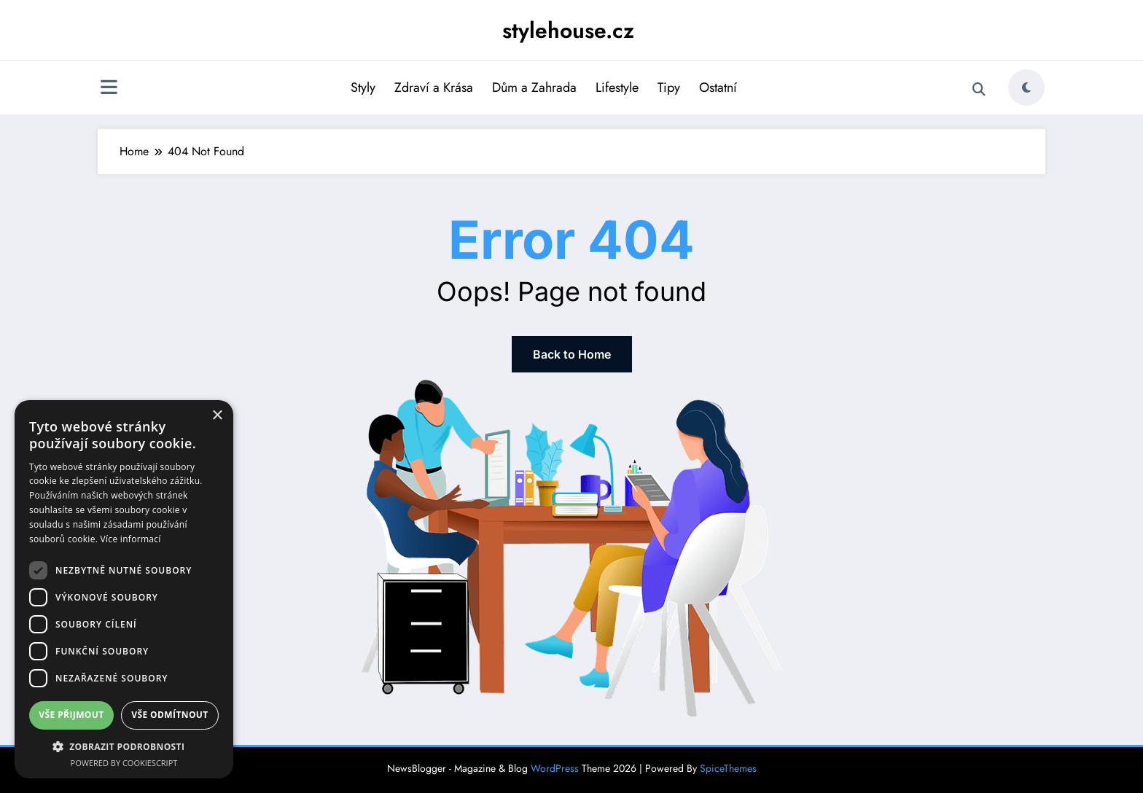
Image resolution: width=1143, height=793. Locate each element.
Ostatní (718, 87)
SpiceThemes (728, 768)
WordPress (555, 768)
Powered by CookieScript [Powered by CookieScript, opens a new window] (124, 762)
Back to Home (572, 354)
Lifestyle (617, 87)
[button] (124, 746)
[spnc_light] (1026, 87)
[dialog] (124, 589)
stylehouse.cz (568, 30)
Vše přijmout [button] (71, 714)
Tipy (669, 87)
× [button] (216, 415)
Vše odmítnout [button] (169, 714)
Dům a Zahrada (534, 87)
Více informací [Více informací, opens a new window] (131, 539)
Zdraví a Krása (433, 87)
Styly (363, 87)
